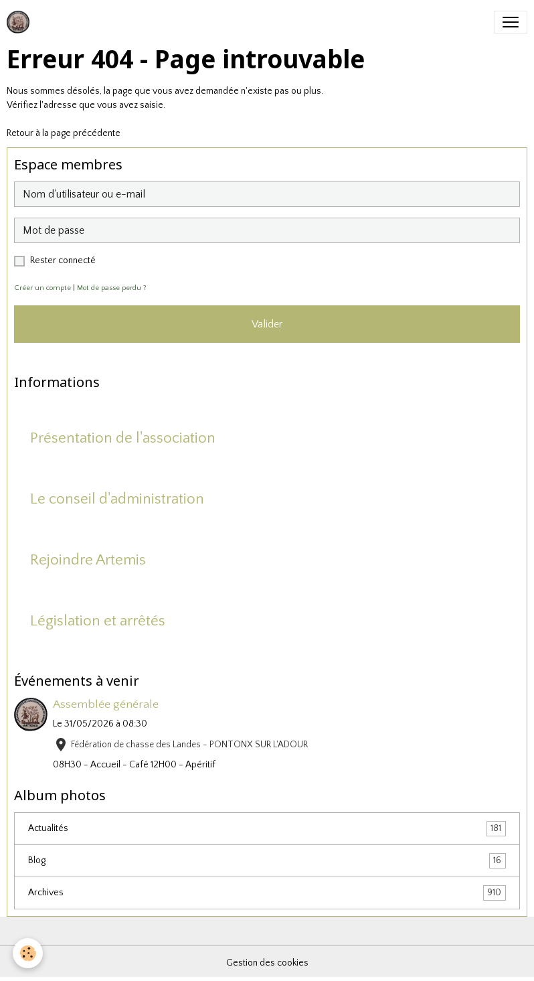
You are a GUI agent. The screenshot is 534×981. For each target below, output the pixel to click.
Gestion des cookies (267, 963)
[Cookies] (28, 953)
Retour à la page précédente (63, 133)
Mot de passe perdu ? (112, 288)
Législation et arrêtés (97, 621)
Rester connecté (63, 260)
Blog (267, 861)
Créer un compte (42, 288)
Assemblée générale (106, 704)
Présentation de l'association (122, 438)
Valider (267, 324)
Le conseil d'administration (117, 499)
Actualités (267, 828)
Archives (267, 893)
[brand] (21, 22)
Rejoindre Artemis (88, 560)
